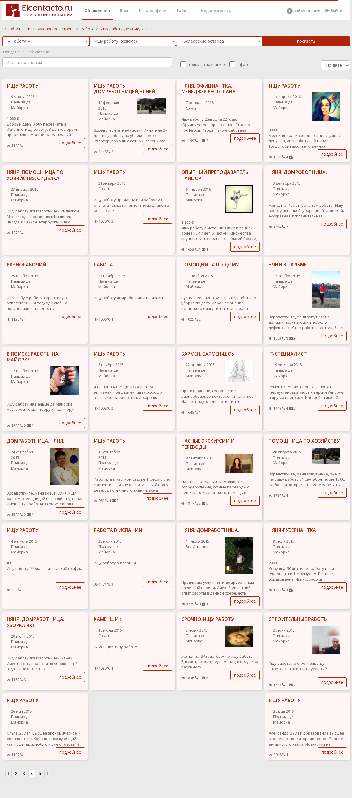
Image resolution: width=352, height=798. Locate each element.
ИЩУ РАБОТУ (22, 86)
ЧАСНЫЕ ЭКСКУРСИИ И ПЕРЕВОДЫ (207, 444)
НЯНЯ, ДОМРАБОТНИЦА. (210, 530)
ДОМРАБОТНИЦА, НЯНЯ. (35, 441)
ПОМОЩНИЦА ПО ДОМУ (210, 264)
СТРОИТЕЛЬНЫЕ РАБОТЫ (298, 619)
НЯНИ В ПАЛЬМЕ (288, 264)
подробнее (70, 143)
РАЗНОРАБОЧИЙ (26, 264)
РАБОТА (103, 264)
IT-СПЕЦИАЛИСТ (288, 354)
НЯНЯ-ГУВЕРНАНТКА (292, 530)
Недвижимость (216, 10)
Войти (334, 10)
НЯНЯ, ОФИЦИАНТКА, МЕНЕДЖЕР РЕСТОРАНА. (209, 89)
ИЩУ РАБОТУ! (110, 172)
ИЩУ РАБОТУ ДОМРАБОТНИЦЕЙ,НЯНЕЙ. (125, 89)
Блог (124, 10)
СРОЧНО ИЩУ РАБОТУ (207, 619)
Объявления (97, 10)
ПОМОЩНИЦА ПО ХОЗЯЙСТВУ (304, 441)
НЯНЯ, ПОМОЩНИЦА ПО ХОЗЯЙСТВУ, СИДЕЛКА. (35, 175)
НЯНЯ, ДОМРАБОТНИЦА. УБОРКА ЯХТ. (35, 622)
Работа (184, 10)
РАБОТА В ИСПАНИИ (118, 530)
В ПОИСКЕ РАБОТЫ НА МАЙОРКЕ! (33, 357)
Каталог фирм (153, 10)
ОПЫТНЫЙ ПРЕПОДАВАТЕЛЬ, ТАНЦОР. (215, 175)
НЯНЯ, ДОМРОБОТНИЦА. (298, 172)
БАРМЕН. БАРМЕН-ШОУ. (208, 354)
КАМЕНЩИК (107, 619)
